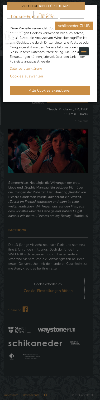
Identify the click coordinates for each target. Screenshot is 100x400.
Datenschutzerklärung (26, 68)
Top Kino (45, 15)
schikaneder (19, 15)
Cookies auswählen (26, 76)
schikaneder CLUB (74, 25)
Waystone (72, 15)
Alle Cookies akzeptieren (50, 90)
